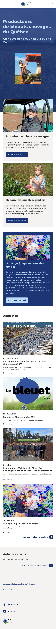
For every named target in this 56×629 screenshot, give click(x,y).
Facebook (11, 604)
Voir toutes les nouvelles (38, 537)
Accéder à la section (17, 154)
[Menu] (3, 4)
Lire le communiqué (17, 300)
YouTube (11, 611)
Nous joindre (8, 590)
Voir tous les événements (37, 565)
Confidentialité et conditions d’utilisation (19, 584)
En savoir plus (8, 373)
